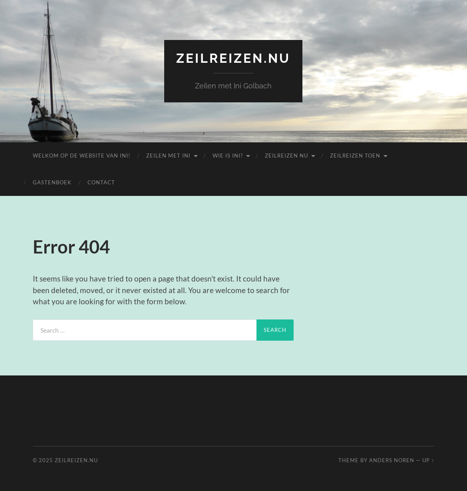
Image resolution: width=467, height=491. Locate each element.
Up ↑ (428, 460)
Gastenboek (52, 182)
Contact (101, 182)
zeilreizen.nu (233, 58)
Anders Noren (391, 460)
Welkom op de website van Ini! (81, 155)
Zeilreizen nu (286, 155)
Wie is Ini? (228, 155)
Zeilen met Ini (168, 155)
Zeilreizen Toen (355, 155)
